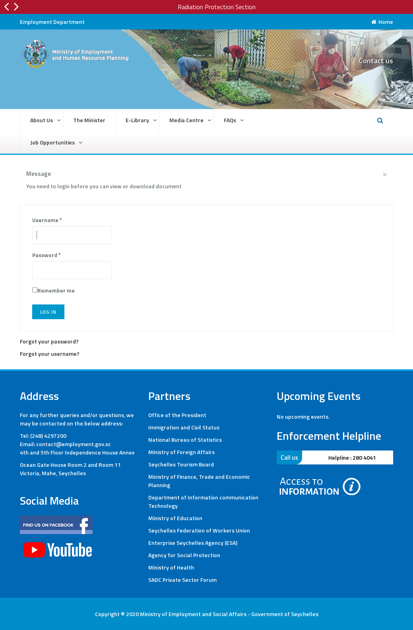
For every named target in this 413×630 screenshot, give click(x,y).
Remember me (56, 290)
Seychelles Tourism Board (181, 464)
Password (46, 255)
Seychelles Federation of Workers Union (199, 530)
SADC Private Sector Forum (182, 579)
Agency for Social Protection (184, 555)
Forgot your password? (49, 341)
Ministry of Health (171, 567)
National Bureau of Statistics (185, 439)
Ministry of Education (175, 518)
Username (47, 220)
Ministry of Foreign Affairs (181, 452)
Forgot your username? (49, 353)
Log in (48, 312)
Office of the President (177, 415)
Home (382, 22)
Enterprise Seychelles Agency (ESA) (192, 542)
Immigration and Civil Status (183, 427)
